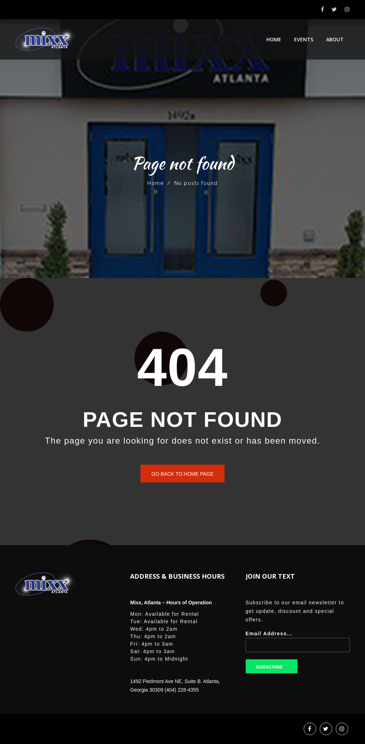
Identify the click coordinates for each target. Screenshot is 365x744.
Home (273, 39)
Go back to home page (182, 474)
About (335, 39)
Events (303, 39)
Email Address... (298, 644)
